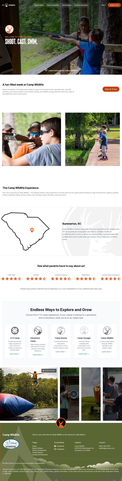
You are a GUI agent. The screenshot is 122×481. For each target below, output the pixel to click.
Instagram (59, 449)
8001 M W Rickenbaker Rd (84, 448)
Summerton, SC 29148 (82, 450)
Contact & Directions (40, 455)
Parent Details (37, 452)
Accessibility (40, 463)
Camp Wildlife (11, 434)
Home (34, 446)
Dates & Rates (37, 448)
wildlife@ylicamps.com (107, 448)
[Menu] (3, 5)
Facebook (59, 446)
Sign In (103, 5)
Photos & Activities (39, 450)
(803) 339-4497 (104, 446)
